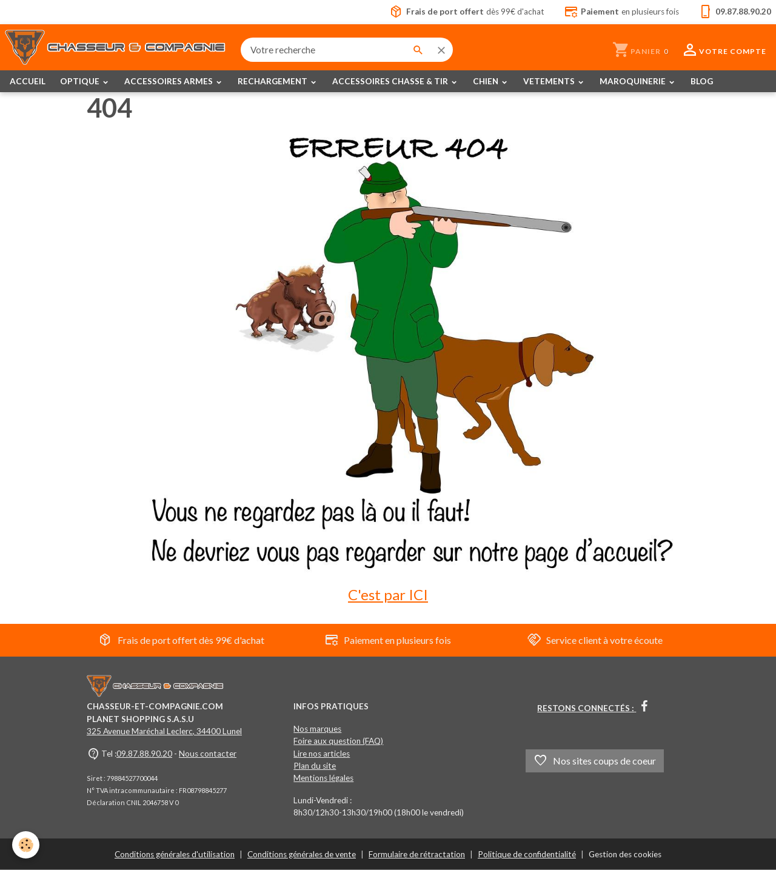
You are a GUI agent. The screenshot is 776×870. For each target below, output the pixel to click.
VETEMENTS (550, 81)
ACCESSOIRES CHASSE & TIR (391, 81)
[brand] (115, 49)
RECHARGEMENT (273, 81)
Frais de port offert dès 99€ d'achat (181, 640)
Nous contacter (207, 753)
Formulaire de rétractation (417, 854)
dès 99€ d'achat (466, 12)
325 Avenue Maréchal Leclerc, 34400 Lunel (164, 731)
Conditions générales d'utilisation (175, 854)
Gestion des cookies (625, 854)
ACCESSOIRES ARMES (169, 81)
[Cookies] (25, 844)
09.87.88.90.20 (144, 753)
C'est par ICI (388, 594)
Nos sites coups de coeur (595, 760)
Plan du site (314, 766)
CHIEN (486, 81)
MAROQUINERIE (633, 81)
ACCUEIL (27, 81)
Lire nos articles (321, 753)
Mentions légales (323, 778)
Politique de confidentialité (527, 854)
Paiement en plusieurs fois (387, 640)
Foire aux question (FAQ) (338, 741)
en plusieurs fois (621, 12)
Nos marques (317, 729)
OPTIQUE (80, 81)
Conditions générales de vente (301, 854)
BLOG (702, 81)
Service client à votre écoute (595, 640)
